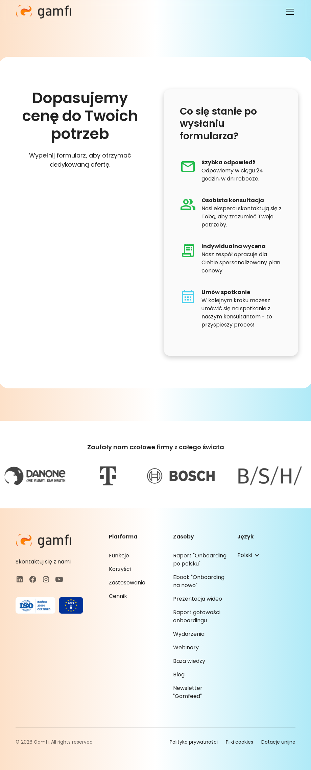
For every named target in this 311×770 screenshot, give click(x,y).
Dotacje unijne (278, 742)
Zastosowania (127, 582)
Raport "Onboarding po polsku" (199, 560)
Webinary (186, 647)
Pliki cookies (239, 742)
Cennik (118, 596)
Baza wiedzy (189, 661)
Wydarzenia (189, 634)
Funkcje (119, 555)
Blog (179, 674)
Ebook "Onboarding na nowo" (198, 581)
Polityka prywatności (194, 742)
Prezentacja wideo (197, 599)
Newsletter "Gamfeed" (187, 692)
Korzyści (120, 569)
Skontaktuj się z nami (43, 562)
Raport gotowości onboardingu (196, 616)
